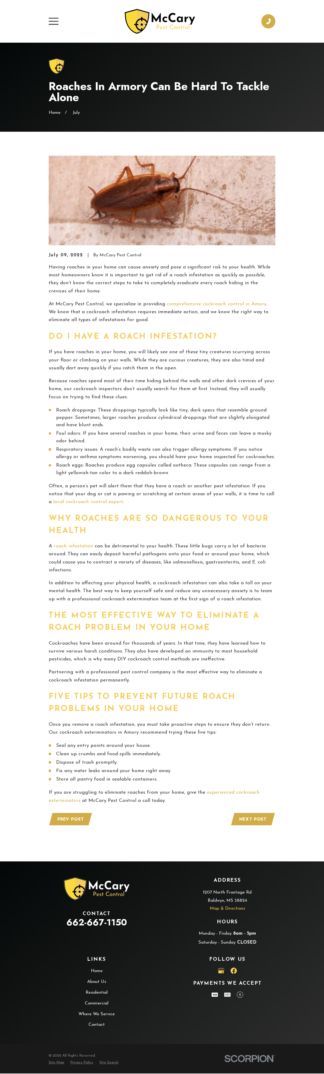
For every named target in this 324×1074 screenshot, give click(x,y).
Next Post (252, 819)
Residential (97, 993)
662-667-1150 (96, 922)
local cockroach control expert (88, 501)
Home (97, 971)
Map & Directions (227, 909)
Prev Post (71, 819)
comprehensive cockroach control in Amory (216, 304)
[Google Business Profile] (221, 971)
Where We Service (96, 1014)
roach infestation (73, 546)
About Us (96, 982)
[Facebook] (234, 971)
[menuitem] (56, 1063)
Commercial (96, 1004)
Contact (96, 1025)
